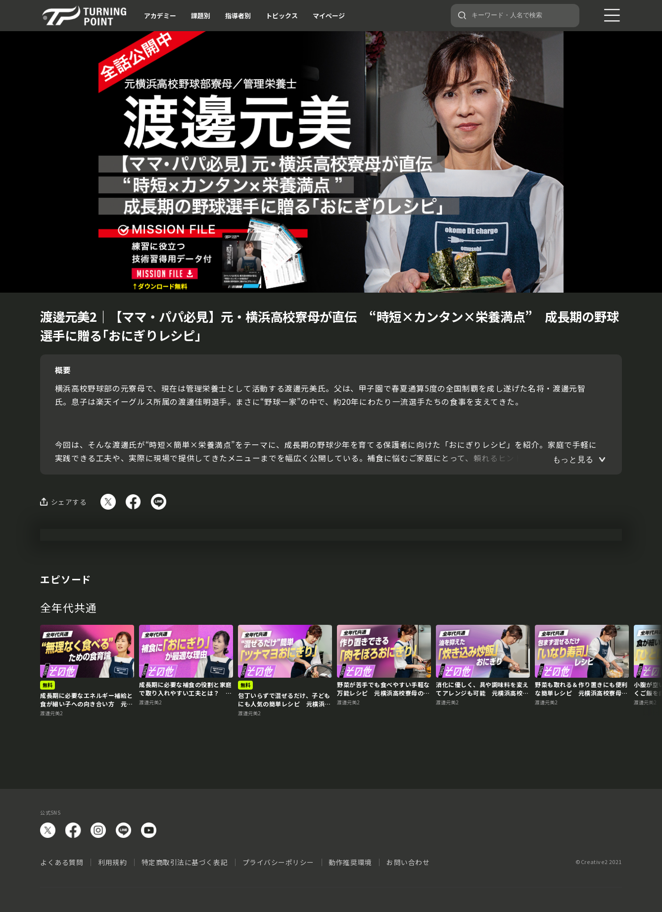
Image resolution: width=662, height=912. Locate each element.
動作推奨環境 (350, 862)
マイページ (329, 15)
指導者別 (238, 15)
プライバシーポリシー (278, 862)
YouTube (148, 830)
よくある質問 (61, 862)
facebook (73, 830)
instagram (98, 830)
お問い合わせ (407, 862)
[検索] (462, 15)
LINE (123, 830)
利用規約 (112, 862)
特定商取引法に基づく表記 (185, 862)
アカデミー (160, 15)
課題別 (200, 15)
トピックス (282, 15)
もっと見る (573, 459)
